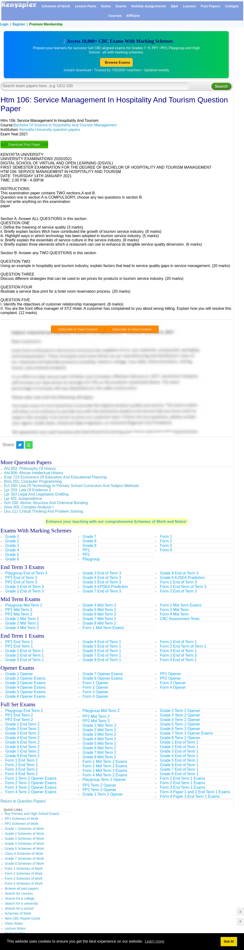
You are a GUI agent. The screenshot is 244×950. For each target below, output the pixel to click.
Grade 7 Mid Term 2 (99, 619)
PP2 (86, 555)
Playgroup (91, 560)
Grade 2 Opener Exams (25, 679)
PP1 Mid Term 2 (18, 610)
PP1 (86, 551)
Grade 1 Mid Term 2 (22, 619)
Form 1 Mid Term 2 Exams (105, 762)
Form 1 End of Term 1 (178, 642)
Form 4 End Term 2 (21, 775)
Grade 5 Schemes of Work (24, 849)
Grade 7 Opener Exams (103, 675)
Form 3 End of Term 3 (178, 592)
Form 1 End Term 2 (21, 761)
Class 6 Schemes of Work (24, 854)
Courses (115, 15)
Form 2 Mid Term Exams (180, 606)
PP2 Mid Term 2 (18, 615)
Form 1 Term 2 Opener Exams (30, 779)
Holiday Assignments (148, 6)
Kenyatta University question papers (50, 130)
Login (4, 24)
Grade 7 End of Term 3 (102, 592)
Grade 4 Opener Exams (25, 688)
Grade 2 (12, 542)
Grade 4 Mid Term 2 (99, 606)
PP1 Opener (170, 675)
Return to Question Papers (23, 802)
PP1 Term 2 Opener (99, 786)
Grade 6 (12, 560)
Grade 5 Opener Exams (25, 693)
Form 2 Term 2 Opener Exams (30, 784)
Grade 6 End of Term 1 (102, 651)
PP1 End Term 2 (19, 716)
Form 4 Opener (95, 697)
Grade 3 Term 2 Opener (180, 716)
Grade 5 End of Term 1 (102, 647)
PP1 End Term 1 (19, 642)
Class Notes (14, 924)
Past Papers (210, 6)
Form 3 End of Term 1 (178, 651)
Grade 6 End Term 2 (22, 747)
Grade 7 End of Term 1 (102, 656)
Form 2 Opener (95, 688)
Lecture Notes (15, 929)
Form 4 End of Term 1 (178, 661)
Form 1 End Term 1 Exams (182, 779)
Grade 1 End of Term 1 (24, 651)
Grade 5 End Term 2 (22, 743)
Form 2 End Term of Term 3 (183, 587)
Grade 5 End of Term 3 (102, 583)
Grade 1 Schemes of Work (24, 829)
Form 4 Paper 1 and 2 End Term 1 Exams (195, 793)
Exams (121, 6)
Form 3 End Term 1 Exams (182, 788)
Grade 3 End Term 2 (22, 734)
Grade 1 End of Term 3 (24, 587)
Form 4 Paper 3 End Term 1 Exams (189, 797)
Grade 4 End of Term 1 (102, 642)
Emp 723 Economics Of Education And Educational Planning (55, 478)
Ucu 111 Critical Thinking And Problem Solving (43, 512)
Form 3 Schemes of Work (23, 879)
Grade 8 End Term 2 (22, 756)
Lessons (189, 6)
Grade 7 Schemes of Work (24, 859)
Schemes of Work (56, 6)
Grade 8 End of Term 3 (179, 574)
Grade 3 (12, 546)
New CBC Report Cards (22, 919)
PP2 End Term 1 (19, 647)
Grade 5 (12, 555)
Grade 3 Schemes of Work (24, 839)
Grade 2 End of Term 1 (24, 656)
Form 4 (166, 551)
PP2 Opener (170, 679)
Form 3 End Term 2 (21, 770)
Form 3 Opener (95, 693)
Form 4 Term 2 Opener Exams (30, 793)
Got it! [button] (229, 941)
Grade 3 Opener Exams (25, 684)
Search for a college (20, 899)
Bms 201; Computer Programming (33, 482)
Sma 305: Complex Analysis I (29, 508)
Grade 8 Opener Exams (103, 679)
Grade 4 (12, 551)
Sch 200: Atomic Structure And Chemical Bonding (46, 503)
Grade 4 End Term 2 (22, 738)
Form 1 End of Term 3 (178, 583)
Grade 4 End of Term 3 (102, 578)
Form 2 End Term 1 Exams (182, 784)
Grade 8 (90, 542)
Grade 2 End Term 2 (22, 729)
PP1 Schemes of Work (21, 819)
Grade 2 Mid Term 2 (22, 624)
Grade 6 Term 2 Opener (180, 729)
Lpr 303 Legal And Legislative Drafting (36, 495)
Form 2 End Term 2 (21, 766)
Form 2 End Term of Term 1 (183, 647)
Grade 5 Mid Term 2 (99, 610)
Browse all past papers (22, 889)
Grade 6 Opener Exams (25, 697)
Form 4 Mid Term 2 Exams (105, 776)
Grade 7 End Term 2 (22, 752)
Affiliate (133, 15)
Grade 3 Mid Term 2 (22, 628)
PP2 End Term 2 (19, 720)
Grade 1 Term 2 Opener (103, 795)
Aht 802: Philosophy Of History (30, 469)
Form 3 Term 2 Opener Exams (30, 788)
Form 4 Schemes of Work (23, 884)
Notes (106, 6)
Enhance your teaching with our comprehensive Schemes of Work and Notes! (116, 522)
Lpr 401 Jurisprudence (23, 499)
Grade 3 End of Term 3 (102, 574)
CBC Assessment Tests (179, 619)
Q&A (174, 6)
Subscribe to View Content (77, 330)
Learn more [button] (154, 941)
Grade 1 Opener (19, 675)
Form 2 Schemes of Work (23, 874)
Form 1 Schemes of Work (23, 869)
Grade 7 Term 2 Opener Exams (186, 734)
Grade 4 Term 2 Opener (180, 720)
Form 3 (166, 546)
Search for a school (19, 909)
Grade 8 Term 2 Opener (180, 738)
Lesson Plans (85, 6)
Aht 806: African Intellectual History (33, 474)
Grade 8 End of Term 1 (102, 661)
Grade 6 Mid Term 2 (99, 615)
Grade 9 (90, 546)
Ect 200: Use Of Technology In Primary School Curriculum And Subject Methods (71, 486)
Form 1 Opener (95, 684)
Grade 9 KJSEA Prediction (182, 578)
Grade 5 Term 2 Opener (180, 725)
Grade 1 (12, 537)
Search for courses (19, 894)
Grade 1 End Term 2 (22, 725)
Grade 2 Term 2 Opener (180, 711)
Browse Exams (116, 62)
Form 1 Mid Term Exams (103, 628)
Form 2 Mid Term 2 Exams (105, 767)
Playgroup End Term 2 (24, 711)
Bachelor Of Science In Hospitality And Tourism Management (65, 126)
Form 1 (166, 537)
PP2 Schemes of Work (21, 824)
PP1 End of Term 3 (21, 578)
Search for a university (21, 904)
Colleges (232, 6)
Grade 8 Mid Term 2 (99, 624)
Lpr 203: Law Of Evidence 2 (27, 491)
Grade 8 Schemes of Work (24, 864)
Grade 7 (90, 537)
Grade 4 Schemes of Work (24, 844)
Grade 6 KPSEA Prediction (105, 587)
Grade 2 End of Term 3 (24, 592)
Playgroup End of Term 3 (26, 574)
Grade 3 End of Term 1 (24, 661)
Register (18, 24)
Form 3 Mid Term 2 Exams (105, 771)
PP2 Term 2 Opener (99, 790)
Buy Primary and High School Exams (32, 814)
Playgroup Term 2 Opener (104, 780)
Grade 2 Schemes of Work (24, 834)
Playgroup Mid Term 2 (23, 606)
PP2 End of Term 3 (21, 583)
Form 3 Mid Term (174, 610)
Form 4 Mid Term (174, 615)
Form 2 (166, 542)
